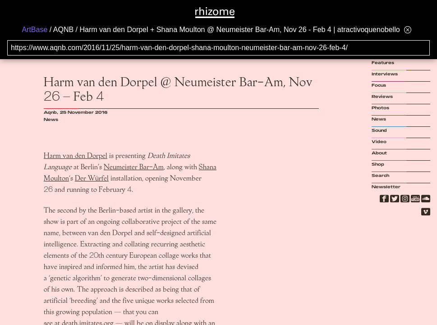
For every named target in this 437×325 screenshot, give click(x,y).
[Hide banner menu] (407, 30)
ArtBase (34, 29)
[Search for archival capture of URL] (218, 48)
